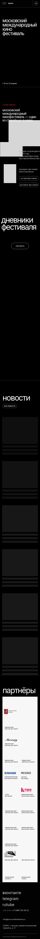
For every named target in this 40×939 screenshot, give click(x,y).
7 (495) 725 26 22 (21, 910)
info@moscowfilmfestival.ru (14, 919)
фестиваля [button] (18, 227)
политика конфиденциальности (14, 936)
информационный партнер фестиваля (27, 828)
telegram (10, 898)
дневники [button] (17, 220)
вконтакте (11, 892)
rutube (8, 904)
